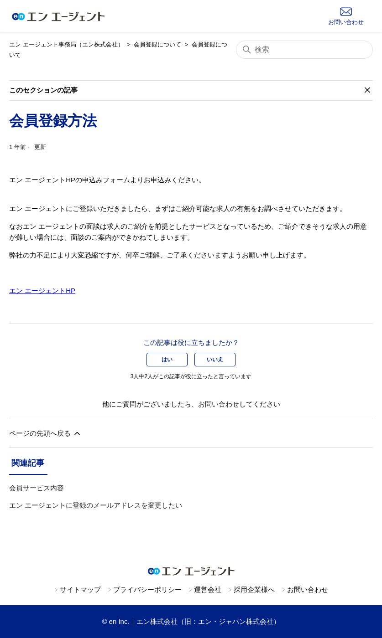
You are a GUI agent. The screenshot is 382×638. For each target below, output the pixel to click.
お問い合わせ (218, 404)
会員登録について (157, 44)
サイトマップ (80, 589)
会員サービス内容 (36, 488)
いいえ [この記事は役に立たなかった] (215, 359)
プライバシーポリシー (147, 589)
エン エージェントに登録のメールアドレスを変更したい (95, 505)
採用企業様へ (254, 589)
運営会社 (207, 589)
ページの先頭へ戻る (45, 433)
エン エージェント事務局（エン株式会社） (66, 44)
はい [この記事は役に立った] (167, 359)
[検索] (304, 50)
